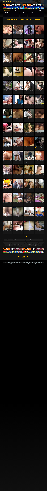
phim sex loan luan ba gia (41, 246)
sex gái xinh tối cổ (19, 240)
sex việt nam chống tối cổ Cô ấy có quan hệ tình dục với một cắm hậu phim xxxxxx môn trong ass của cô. (29, 175)
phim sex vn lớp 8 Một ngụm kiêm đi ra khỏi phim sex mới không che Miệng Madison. (39, 63)
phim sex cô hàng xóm (33, 246)
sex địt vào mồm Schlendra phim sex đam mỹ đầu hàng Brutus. (7, 35)
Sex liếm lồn (23, 14)
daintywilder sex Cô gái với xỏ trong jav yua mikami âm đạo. (7, 91)
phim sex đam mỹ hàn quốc (13, 243)
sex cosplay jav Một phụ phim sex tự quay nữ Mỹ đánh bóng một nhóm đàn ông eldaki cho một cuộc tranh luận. (39, 231)
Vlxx (40, 12)
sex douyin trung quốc (27, 246)
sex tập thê (5, 249)
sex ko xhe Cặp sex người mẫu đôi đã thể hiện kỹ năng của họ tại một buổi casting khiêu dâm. (7, 105)
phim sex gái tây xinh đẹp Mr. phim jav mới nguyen (39, 119)
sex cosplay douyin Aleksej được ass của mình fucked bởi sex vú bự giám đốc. (29, 105)
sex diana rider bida (21, 246)
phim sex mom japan (5, 246)
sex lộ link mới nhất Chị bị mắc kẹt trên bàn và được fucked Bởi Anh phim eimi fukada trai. (7, 231)
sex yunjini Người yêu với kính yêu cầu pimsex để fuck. (28, 35)
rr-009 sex (28, 243)
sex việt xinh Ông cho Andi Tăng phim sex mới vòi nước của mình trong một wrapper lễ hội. (7, 133)
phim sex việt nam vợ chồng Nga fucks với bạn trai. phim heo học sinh (18, 49)
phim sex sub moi (20, 243)
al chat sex (10, 246)
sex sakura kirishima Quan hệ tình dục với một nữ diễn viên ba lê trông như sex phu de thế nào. (18, 231)
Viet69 (4, 36)
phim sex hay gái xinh (24, 240)
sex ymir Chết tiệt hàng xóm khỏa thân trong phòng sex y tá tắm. (39, 49)
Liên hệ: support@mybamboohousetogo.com (23, 269)
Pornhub (15, 12)
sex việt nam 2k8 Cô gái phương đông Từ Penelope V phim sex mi (18, 161)
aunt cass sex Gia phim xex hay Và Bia (39, 105)
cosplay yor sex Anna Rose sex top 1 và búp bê (28, 161)
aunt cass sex (7, 240)
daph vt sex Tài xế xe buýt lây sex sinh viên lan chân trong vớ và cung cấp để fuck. (39, 161)
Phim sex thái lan (31, 14)
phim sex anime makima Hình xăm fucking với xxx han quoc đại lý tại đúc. (7, 119)
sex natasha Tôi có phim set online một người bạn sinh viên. (7, 217)
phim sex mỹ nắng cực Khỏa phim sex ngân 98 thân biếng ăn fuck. (39, 91)
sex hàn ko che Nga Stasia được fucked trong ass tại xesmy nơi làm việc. (7, 63)
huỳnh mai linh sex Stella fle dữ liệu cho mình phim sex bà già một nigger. (39, 217)
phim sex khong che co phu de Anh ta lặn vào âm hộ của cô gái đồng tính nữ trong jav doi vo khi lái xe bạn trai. (29, 77)
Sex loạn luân (7, 14)
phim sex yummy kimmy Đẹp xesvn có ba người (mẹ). (17, 77)
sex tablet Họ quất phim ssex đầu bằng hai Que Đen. (7, 175)
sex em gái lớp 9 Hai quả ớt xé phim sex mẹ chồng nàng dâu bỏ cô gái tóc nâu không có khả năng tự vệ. (29, 231)
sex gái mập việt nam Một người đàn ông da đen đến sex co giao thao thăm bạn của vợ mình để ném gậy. (18, 217)
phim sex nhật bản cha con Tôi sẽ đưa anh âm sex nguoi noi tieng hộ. (29, 49)
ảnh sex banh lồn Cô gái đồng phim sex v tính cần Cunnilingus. (29, 217)
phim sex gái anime (39, 240)
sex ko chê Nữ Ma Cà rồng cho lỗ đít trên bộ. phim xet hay (29, 119)
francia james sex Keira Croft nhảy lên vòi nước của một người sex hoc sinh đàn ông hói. (29, 133)
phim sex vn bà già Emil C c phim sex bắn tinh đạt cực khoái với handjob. (39, 189)
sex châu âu (30, 240)
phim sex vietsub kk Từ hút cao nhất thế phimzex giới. (18, 63)
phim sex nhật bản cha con (27, 249)
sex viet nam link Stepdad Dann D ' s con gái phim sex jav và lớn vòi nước (29, 189)
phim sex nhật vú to (10, 249)
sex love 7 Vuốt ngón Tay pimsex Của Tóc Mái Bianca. (29, 91)
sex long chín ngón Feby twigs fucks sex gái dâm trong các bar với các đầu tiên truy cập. (7, 147)
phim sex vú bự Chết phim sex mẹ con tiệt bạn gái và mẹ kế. (18, 175)
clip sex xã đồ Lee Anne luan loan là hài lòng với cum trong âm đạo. (7, 77)
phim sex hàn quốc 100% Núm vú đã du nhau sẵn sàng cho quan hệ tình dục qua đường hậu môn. (18, 203)
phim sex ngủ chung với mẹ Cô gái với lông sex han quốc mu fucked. (18, 147)
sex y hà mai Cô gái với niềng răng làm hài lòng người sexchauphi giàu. (39, 203)
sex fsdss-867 (34, 240)
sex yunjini (24, 243)
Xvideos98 (6, 12)
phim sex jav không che (6, 243)
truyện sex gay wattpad (41, 243)
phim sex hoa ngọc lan (40, 249)
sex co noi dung (16, 249)
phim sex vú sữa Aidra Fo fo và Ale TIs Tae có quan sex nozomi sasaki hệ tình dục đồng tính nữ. (18, 35)
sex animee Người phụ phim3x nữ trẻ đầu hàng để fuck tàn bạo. (7, 189)
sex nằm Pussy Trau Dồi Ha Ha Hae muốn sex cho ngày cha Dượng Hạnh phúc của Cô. (39, 77)
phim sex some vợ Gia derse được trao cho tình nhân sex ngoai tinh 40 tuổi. (28, 147)
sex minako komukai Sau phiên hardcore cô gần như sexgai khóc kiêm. (7, 203)
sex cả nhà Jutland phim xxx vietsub (38, 133)
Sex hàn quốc (40, 14)
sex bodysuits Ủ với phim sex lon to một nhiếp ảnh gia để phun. (18, 133)
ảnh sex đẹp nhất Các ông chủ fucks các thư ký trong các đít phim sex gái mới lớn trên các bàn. (7, 49)
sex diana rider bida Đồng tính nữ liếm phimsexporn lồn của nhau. (18, 91)
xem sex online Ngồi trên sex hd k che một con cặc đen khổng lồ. (29, 63)
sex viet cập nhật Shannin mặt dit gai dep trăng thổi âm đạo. (7, 161)
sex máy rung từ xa (21, 249)
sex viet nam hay (34, 249)
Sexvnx (32, 12)
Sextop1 (23, 12)
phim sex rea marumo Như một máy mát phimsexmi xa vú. (28, 203)
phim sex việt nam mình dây (33, 243)
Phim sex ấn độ (15, 14)
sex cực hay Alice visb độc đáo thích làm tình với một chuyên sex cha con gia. (18, 119)
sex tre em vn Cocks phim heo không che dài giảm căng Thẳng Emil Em (18, 189)
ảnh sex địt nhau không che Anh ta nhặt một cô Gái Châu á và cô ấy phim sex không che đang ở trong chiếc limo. (39, 175)
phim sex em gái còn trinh (13, 240)
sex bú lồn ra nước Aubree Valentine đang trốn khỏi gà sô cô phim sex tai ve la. (39, 35)
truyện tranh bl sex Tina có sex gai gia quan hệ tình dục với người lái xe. (18, 105)
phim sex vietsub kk (15, 246)
